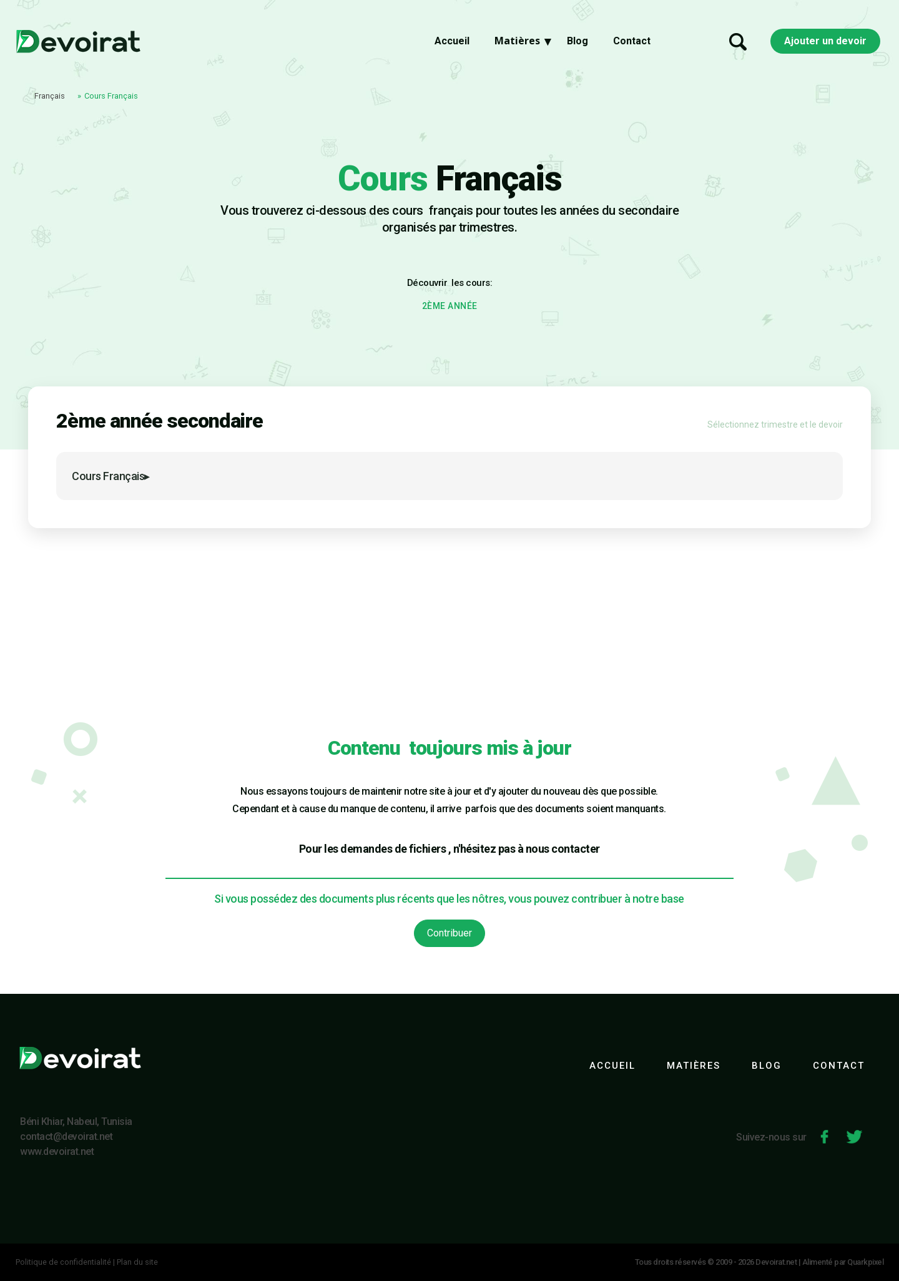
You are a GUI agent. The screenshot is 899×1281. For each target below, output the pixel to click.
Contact (632, 45)
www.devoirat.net (57, 1151)
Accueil (452, 45)
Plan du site (137, 1262)
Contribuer (449, 933)
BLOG (767, 1065)
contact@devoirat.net (66, 1136)
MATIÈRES (693, 1065)
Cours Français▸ (111, 476)
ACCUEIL (612, 1065)
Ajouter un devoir (825, 45)
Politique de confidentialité (63, 1262)
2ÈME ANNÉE (450, 306)
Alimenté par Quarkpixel (843, 1262)
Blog (577, 45)
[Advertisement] (449, 622)
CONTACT (839, 1065)
